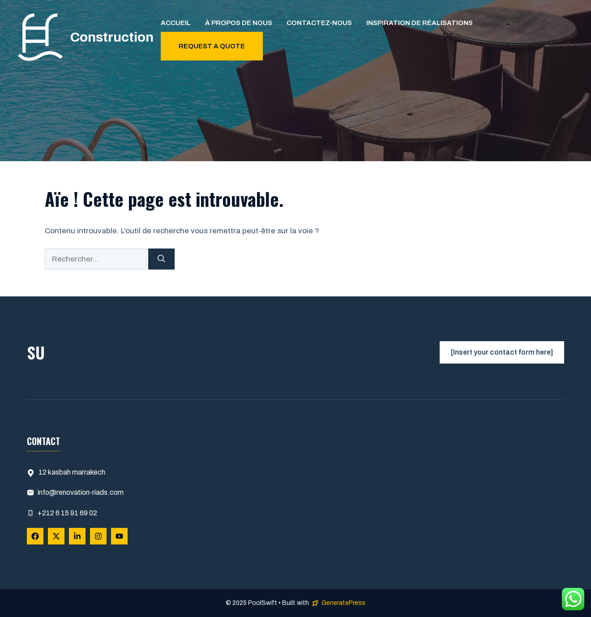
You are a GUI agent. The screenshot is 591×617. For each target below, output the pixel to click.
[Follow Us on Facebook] (35, 536)
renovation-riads (81, 492)
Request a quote (212, 46)
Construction (112, 37)
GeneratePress (343, 603)
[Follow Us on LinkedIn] (77, 536)
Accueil (176, 22)
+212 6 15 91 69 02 (67, 513)
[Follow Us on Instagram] (98, 536)
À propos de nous (238, 22)
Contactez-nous (319, 22)
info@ (47, 492)
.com (115, 492)
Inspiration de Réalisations (419, 22)
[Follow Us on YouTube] (119, 536)
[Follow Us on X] (56, 536)
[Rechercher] (161, 259)
